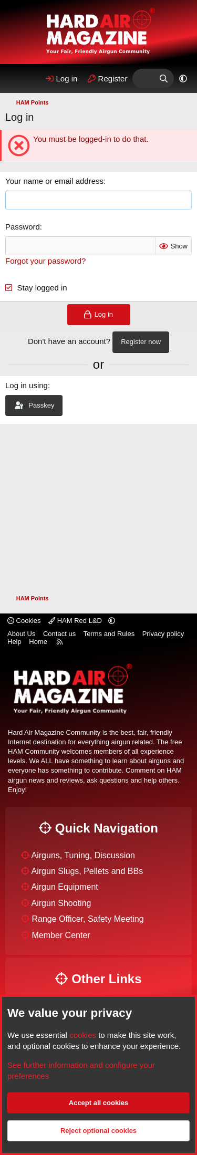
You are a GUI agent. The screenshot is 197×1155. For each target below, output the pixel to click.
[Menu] (17, 78)
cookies (82, 1035)
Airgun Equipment (65, 886)
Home (38, 642)
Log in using (26, 385)
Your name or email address (54, 180)
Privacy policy (163, 634)
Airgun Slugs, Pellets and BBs (87, 871)
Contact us (59, 634)
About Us (21, 634)
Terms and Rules (109, 634)
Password (22, 226)
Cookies (24, 621)
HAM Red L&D (75, 621)
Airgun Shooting (61, 903)
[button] (183, 78)
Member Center (61, 935)
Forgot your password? (45, 260)
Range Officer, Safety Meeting (87, 918)
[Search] (163, 78)
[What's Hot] (142, 78)
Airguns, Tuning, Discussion (83, 855)
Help (14, 642)
